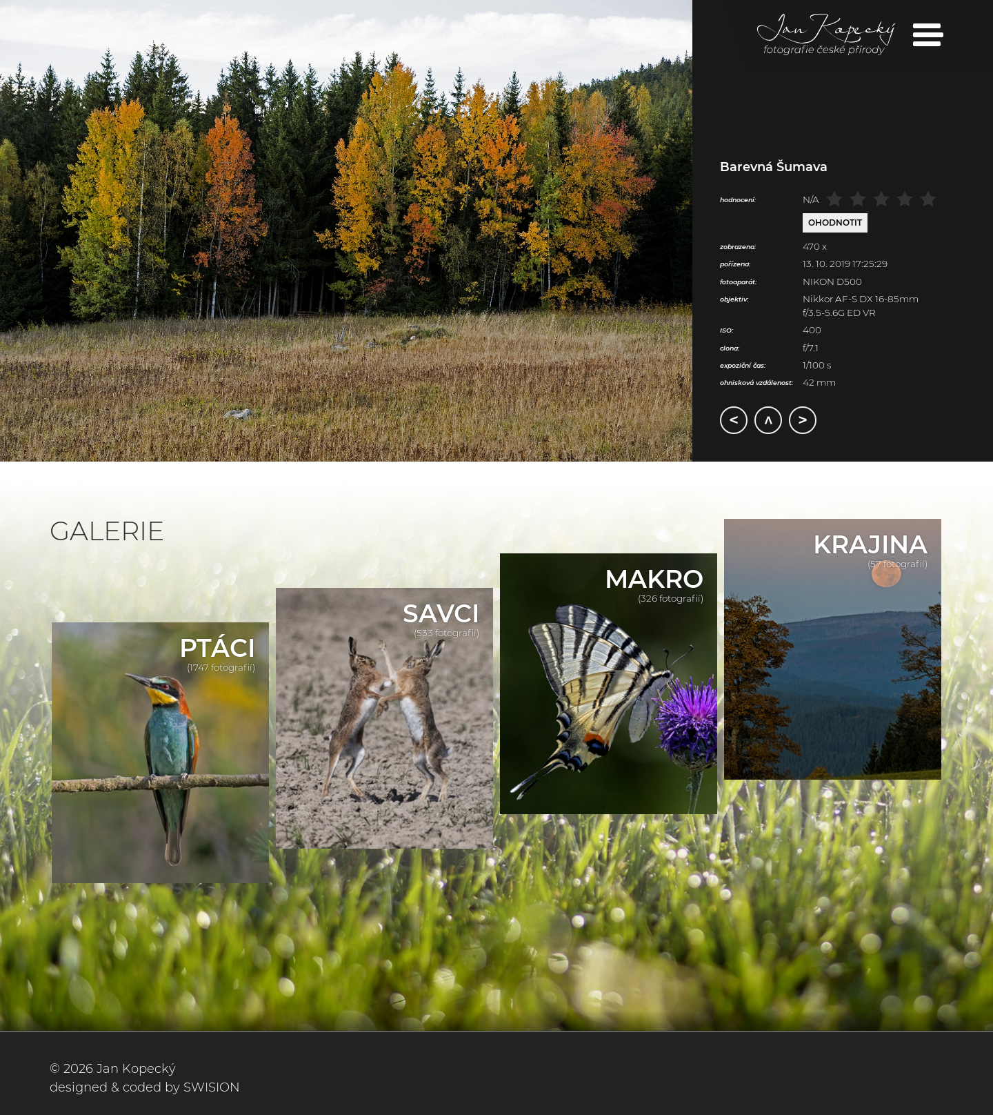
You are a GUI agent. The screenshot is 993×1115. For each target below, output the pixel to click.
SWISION (211, 1087)
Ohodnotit (835, 222)
